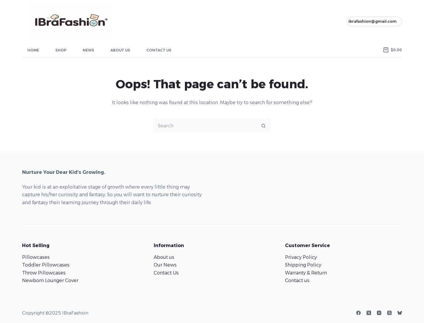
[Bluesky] (400, 313)
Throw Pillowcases (44, 273)
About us (164, 257)
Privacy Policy (301, 257)
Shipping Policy (303, 265)
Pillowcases (36, 257)
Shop (61, 50)
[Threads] (389, 313)
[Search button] (263, 125)
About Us (120, 50)
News (88, 50)
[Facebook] (358, 313)
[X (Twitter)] (369, 313)
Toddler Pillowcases (45, 265)
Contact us (297, 280)
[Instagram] (379, 313)
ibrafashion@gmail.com (372, 21)
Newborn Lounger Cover (50, 280)
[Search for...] (204, 125)
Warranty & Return (306, 273)
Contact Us (158, 50)
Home (33, 50)
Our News (165, 265)
